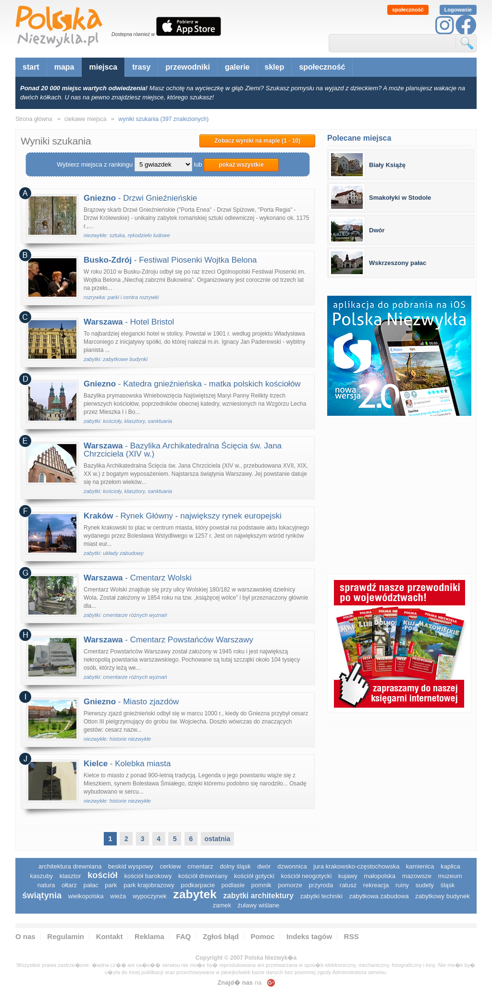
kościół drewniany (203, 876)
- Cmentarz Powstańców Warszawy (168, 639)
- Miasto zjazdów (131, 701)
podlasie (233, 885)
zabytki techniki (321, 896)
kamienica (420, 866)
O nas (25, 936)
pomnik (261, 885)
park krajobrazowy (148, 885)
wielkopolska (86, 896)
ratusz (348, 885)
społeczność (408, 9)
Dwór (377, 230)
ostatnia (218, 839)
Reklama (149, 936)
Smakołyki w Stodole (400, 197)
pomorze (290, 885)
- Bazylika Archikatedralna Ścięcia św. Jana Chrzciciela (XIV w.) (183, 449)
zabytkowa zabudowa (378, 896)
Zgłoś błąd (221, 936)
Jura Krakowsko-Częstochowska (356, 866)
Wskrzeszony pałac (397, 262)
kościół (102, 875)
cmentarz (200, 866)
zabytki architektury (258, 896)
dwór (264, 866)
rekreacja (376, 885)
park (111, 885)
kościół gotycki (254, 876)
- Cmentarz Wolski (138, 577)
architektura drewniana (70, 866)
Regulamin (65, 936)
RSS (351, 936)
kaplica (450, 866)
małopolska (379, 876)
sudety (425, 885)
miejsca (103, 67)
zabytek (195, 894)
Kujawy (347, 876)
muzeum (450, 876)
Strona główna (33, 119)
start (31, 67)
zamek (222, 905)
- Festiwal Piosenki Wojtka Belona (170, 260)
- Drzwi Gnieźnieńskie (140, 198)
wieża (118, 896)
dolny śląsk (235, 866)
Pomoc (263, 936)
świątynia (42, 895)
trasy (141, 67)
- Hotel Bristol (129, 321)
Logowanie (458, 9)
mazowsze (416, 876)
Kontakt (109, 936)
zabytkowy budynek (442, 896)
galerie (237, 67)
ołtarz (69, 885)
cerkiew (170, 866)
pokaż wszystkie (241, 164)
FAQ (183, 936)
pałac (91, 885)
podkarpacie (198, 885)
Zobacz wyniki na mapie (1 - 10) (257, 140)
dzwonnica (292, 866)
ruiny (402, 885)
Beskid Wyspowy (130, 866)
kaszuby (41, 876)
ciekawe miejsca (85, 119)
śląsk (448, 885)
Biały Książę (387, 165)
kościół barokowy (148, 876)
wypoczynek (150, 896)
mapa (64, 67)
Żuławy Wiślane (259, 905)
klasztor (70, 876)
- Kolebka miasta (127, 763)
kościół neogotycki (306, 876)
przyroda (321, 885)
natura (46, 885)
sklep (274, 67)
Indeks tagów (309, 936)
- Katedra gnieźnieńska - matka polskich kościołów (192, 383)
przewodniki (187, 67)
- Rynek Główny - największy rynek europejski (183, 515)
